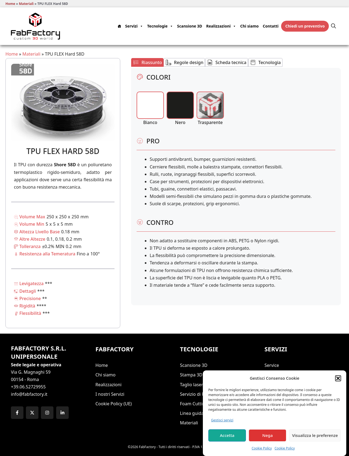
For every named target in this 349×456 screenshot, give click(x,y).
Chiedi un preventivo (305, 26)
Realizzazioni (221, 26)
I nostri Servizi (109, 394)
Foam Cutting (194, 404)
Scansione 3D (189, 26)
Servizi (134, 26)
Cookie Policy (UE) (113, 404)
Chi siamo (249, 26)
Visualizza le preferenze (315, 440)
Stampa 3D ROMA (198, 375)
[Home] (120, 26)
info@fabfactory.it (29, 394)
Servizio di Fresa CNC (201, 394)
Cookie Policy (262, 453)
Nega (267, 440)
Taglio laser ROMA (198, 385)
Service (271, 365)
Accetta (227, 440)
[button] (338, 383)
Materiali (26, 3)
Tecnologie (160, 26)
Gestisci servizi (222, 424)
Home (10, 3)
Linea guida (192, 413)
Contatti (271, 26)
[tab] (147, 62)
